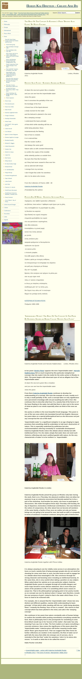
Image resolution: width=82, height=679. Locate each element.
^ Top (78, 650)
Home (11, 13)
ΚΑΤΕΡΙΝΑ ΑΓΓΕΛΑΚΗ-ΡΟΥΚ (35, 300)
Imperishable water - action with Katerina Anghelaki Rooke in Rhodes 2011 (26, 14)
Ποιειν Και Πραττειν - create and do (52, 6)
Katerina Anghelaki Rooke (34, 186)
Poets (15, 13)
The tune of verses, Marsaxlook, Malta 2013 (52, 652)
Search (55, 13)
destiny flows (39, 371)
